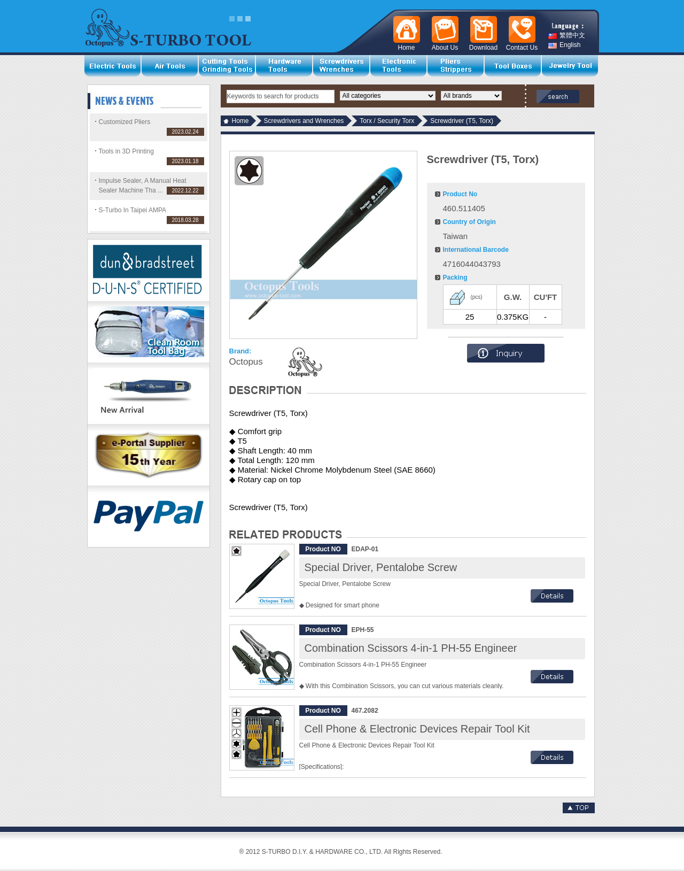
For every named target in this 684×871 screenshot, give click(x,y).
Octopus (246, 362)
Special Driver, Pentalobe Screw (381, 567)
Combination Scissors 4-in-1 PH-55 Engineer (411, 648)
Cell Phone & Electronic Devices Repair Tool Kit (417, 729)
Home (240, 121)
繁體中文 (566, 35)
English (564, 45)
